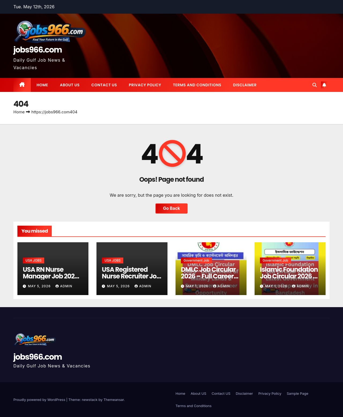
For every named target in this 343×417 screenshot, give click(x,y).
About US (70, 85)
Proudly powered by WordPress (39, 399)
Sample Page (297, 393)
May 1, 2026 (197, 286)
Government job (196, 260)
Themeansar (113, 399)
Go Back (171, 208)
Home (42, 85)
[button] (314, 85)
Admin (63, 286)
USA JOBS (33, 260)
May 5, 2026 (40, 286)
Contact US (104, 85)
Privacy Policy (145, 85)
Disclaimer (245, 85)
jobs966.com (37, 49)
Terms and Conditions (197, 85)
